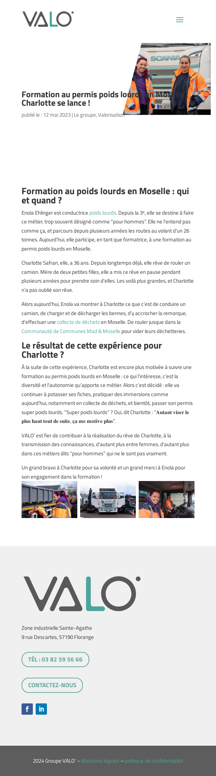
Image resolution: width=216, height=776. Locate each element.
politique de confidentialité (154, 761)
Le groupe (85, 115)
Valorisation (111, 115)
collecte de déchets (78, 322)
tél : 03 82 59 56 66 (55, 659)
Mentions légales (100, 761)
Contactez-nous (52, 685)
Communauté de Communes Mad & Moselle (71, 331)
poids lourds (102, 213)
